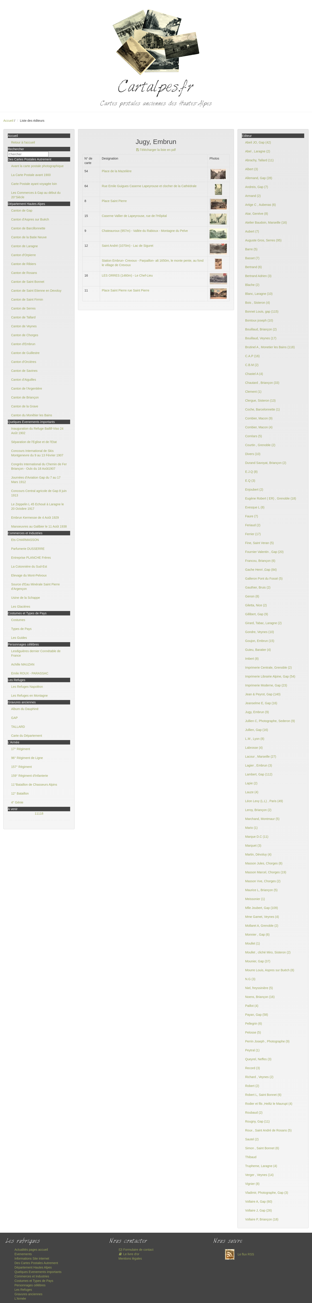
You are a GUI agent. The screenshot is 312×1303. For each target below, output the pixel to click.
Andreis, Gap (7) (256, 187)
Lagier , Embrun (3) (258, 765)
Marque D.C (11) (256, 836)
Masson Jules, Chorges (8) (263, 863)
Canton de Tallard (23, 317)
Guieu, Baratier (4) (258, 650)
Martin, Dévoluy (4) (258, 854)
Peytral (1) (252, 1050)
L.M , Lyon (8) (254, 739)
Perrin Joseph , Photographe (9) (267, 1041)
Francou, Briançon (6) (260, 560)
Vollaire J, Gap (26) (258, 1210)
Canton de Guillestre (25, 353)
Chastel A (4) (254, 374)
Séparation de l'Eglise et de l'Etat (34, 442)
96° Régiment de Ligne (27, 758)
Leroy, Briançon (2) (258, 810)
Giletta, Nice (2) (256, 605)
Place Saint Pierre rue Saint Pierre (125, 290)
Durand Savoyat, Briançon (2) (265, 463)
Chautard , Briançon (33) (262, 382)
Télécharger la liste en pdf (156, 150)
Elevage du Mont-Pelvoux (29, 575)
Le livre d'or (128, 1254)
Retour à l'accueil (23, 142)
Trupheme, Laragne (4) (261, 1166)
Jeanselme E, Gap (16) (261, 703)
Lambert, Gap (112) (258, 774)
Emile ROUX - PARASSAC (29, 673)
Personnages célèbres (29, 1285)
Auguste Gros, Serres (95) (263, 240)
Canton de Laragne (24, 246)
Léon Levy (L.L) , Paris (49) (264, 801)
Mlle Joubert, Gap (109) (261, 908)
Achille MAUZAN (22, 664)
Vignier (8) (252, 1184)
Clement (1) (253, 391)
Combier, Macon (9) (259, 418)
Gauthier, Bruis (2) (258, 587)
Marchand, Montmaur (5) (262, 819)
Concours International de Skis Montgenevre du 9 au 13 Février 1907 (37, 453)
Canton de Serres (23, 308)
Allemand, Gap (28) (258, 178)
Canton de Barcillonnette (28, 228)
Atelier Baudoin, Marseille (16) (266, 222)
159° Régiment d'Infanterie (29, 775)
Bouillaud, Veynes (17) (260, 338)
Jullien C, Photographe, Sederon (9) (270, 721)
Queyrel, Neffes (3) (258, 1059)
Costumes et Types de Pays (33, 1281)
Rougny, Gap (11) (257, 1121)
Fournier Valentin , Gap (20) (264, 552)
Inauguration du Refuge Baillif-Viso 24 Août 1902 (37, 431)
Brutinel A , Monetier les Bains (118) (270, 347)
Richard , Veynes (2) (259, 1077)
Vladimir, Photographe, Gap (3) (266, 1192)
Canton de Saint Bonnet (27, 281)
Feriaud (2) (252, 525)
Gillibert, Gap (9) (256, 614)
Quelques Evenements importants (37, 1272)
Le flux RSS (238, 1254)
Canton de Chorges (24, 335)
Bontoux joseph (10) (259, 320)
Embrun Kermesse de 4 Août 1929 (35, 517)
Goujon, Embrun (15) (259, 641)
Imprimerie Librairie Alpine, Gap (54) (270, 676)
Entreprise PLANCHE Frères (31, 557)
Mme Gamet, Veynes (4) (262, 917)
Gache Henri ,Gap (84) (261, 569)
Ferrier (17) (253, 534)
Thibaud (251, 1157)
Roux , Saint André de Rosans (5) (268, 1130)
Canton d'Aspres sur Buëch (30, 219)
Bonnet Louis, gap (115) (261, 311)
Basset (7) (252, 258)
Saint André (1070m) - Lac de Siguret (127, 245)
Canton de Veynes (24, 326)
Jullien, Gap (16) (256, 730)
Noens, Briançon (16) (260, 997)
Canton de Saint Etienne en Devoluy (36, 290)
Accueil (8, 120)
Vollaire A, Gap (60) (258, 1201)
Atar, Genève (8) (256, 213)
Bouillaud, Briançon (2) (261, 329)
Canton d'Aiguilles (23, 379)
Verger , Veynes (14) (259, 1175)
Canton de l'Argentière (26, 388)
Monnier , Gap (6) (257, 934)
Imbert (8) (252, 658)
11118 (39, 813)
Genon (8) (252, 596)
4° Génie (17, 802)
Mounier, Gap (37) (257, 961)
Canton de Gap (21, 210)
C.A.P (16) (252, 356)
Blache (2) (252, 285)
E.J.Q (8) (251, 471)
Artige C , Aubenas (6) (260, 204)
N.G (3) (250, 979)
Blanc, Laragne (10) (259, 293)
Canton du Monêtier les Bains (31, 415)
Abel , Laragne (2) (257, 151)
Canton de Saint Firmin (27, 299)
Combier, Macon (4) (259, 427)
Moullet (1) (252, 943)
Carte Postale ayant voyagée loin (34, 184)
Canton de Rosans (24, 273)
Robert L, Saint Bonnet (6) (263, 1095)
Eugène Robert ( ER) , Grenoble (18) (270, 498)
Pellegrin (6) (253, 1023)
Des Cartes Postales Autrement (36, 1263)
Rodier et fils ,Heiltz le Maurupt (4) (268, 1103)
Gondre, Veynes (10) (259, 632)
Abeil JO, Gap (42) (258, 142)
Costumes (18, 620)
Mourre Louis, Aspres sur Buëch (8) (269, 970)
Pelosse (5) (253, 1032)
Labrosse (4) (254, 747)
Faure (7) (251, 516)
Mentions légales (130, 1258)
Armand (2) (253, 196)
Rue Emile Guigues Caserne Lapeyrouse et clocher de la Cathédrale (149, 186)
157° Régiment (21, 767)
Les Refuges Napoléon (27, 686)
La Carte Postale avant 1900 (31, 175)
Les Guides (19, 637)
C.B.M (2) (252, 365)
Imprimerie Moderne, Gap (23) (266, 685)
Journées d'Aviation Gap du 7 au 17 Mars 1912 (36, 480)
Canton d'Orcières (23, 362)
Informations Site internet (31, 1258)
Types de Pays (21, 629)
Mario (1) (251, 828)
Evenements (23, 1254)
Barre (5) (251, 249)
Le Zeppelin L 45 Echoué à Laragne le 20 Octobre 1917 (37, 506)
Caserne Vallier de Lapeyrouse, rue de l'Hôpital (134, 216)
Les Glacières (20, 606)
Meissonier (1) (255, 899)
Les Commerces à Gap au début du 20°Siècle (36, 195)
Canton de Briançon (25, 397)
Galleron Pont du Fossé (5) (264, 578)
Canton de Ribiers (23, 264)
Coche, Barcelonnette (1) (262, 409)
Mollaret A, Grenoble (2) (261, 925)
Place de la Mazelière (117, 171)
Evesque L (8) (255, 507)
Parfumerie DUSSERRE (28, 548)
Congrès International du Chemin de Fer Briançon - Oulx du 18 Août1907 (39, 466)
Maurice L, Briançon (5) (261, 890)
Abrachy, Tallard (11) (259, 160)
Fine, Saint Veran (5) (259, 543)
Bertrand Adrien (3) (258, 276)
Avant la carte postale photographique (37, 166)
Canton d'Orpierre (23, 255)
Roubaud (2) (254, 1112)
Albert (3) (251, 169)
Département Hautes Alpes (33, 1267)
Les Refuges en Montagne (29, 695)
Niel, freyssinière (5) (259, 988)
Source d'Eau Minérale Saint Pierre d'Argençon (35, 587)
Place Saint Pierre (114, 201)
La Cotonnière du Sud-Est (29, 566)
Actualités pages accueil (31, 1249)
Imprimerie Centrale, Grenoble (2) (268, 667)
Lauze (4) (251, 792)
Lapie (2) (251, 783)
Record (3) (252, 1068)
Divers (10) (252, 454)
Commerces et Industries (31, 1276)
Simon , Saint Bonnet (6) (262, 1148)
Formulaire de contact (135, 1249)
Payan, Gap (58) (256, 1014)
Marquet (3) (253, 845)
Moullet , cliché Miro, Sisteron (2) (268, 952)
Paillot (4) (251, 1006)
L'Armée (20, 1298)
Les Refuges (23, 1289)
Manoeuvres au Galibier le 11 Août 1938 (39, 526)
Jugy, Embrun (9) (257, 712)
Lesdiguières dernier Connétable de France (36, 653)
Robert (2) (252, 1086)
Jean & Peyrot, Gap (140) (263, 694)
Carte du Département (26, 735)
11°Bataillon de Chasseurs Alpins (34, 784)
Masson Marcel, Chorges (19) (265, 872)
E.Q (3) (250, 480)
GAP (14, 718)
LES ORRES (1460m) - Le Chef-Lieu (127, 275)
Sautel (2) (252, 1139)
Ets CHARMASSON (25, 540)
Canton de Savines (24, 370)
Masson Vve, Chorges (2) (263, 881)
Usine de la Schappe (25, 597)
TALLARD (18, 726)
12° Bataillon (20, 793)
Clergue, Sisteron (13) (260, 400)
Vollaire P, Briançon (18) (261, 1219)
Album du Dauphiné (25, 709)
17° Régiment (20, 749)
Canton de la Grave (24, 406)
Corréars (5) (253, 436)
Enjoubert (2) (254, 489)
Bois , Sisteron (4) (257, 302)
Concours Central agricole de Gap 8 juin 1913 (39, 493)
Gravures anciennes (28, 1294)
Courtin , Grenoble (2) (260, 445)
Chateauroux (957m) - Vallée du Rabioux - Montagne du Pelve (145, 231)
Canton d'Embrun (23, 344)
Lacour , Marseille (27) (260, 756)
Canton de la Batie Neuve (29, 237)
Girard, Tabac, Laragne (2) (263, 623)
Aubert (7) (252, 231)
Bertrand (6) (253, 267)
